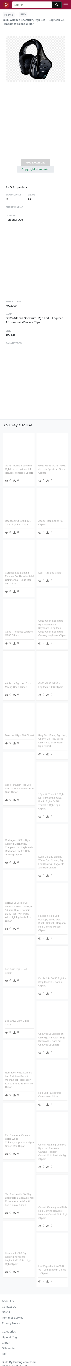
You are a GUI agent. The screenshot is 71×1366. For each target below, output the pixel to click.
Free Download (35, 162)
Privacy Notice (11, 1323)
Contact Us (9, 1306)
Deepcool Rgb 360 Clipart (19, 735)
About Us (8, 1301)
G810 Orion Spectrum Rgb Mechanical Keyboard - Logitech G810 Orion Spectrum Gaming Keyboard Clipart (52, 628)
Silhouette (8, 1348)
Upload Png (9, 1337)
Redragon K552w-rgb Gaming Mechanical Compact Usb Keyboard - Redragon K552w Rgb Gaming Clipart (19, 847)
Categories (9, 1331)
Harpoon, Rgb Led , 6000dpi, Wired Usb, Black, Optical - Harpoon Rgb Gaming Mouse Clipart (52, 923)
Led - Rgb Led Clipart (50, 572)
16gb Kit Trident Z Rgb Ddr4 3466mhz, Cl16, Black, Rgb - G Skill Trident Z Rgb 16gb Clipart (51, 802)
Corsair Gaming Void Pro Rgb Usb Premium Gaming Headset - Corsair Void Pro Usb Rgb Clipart (52, 1153)
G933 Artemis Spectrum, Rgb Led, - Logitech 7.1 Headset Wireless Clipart (19, 469)
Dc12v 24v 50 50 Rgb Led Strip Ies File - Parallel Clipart (53, 983)
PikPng (8, 15)
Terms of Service (12, 1317)
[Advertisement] (35, 122)
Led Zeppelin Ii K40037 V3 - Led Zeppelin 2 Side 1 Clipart (52, 1271)
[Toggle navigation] (65, 4)
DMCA (6, 1312)
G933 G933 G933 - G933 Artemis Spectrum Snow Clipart (52, 469)
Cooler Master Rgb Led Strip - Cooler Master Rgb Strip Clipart (19, 788)
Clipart (6, 1342)
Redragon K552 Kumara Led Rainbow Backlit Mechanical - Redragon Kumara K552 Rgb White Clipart (19, 1080)
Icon (4, 1353)
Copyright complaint (35, 169)
